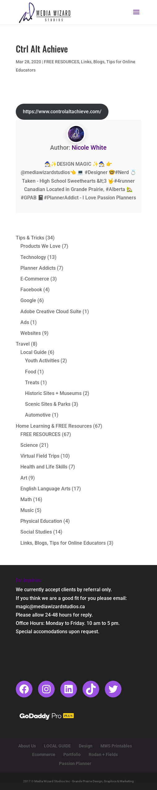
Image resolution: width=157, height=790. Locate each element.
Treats (32, 382)
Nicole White (89, 147)
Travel (23, 344)
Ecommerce (43, 754)
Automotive (38, 415)
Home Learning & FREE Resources (54, 426)
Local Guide (33, 352)
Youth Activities (42, 361)
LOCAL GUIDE (57, 745)
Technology (33, 257)
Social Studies (36, 532)
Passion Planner (75, 763)
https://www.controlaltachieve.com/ (62, 111)
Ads (24, 322)
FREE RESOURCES (61, 61)
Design (85, 745)
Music (27, 510)
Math (26, 499)
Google (28, 300)
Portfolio (72, 754)
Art (23, 478)
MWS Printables (116, 745)
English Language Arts (45, 489)
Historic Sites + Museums (53, 393)
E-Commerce (34, 279)
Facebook (31, 290)
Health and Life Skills (43, 467)
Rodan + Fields (103, 754)
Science (29, 445)
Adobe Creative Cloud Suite (50, 311)
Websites (30, 333)
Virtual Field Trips (39, 456)
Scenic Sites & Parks (47, 404)
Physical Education (41, 521)
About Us (27, 745)
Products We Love (40, 246)
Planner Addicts (38, 268)
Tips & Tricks (30, 238)
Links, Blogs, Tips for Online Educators (63, 543)
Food (30, 372)
